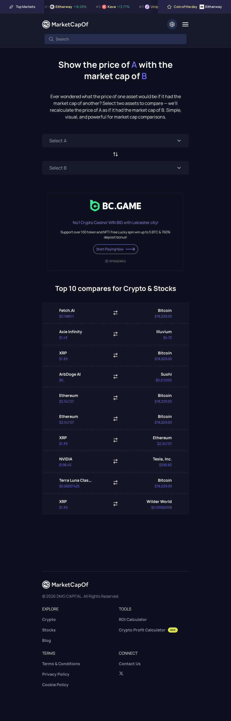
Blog (46, 640)
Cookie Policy (55, 684)
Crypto (49, 619)
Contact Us (130, 663)
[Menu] (185, 24)
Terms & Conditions (61, 663)
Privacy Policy (55, 674)
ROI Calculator (133, 619)
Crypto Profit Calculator (148, 630)
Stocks (49, 630)
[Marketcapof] (65, 24)
